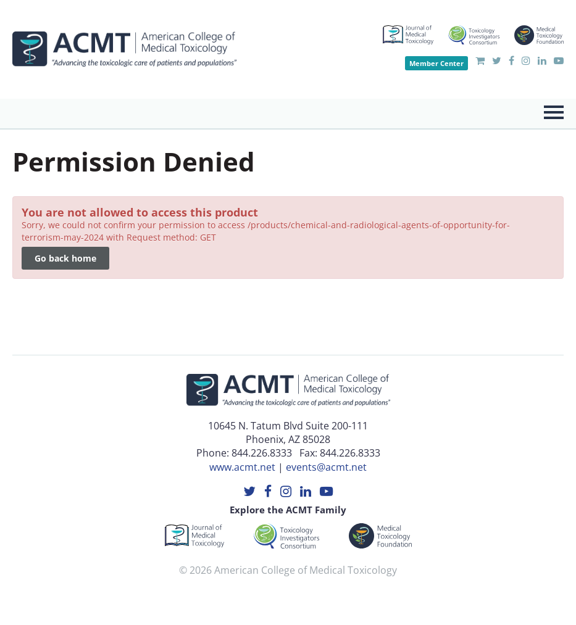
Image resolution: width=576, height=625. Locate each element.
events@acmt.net (326, 467)
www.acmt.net (242, 467)
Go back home (65, 258)
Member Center (436, 63)
